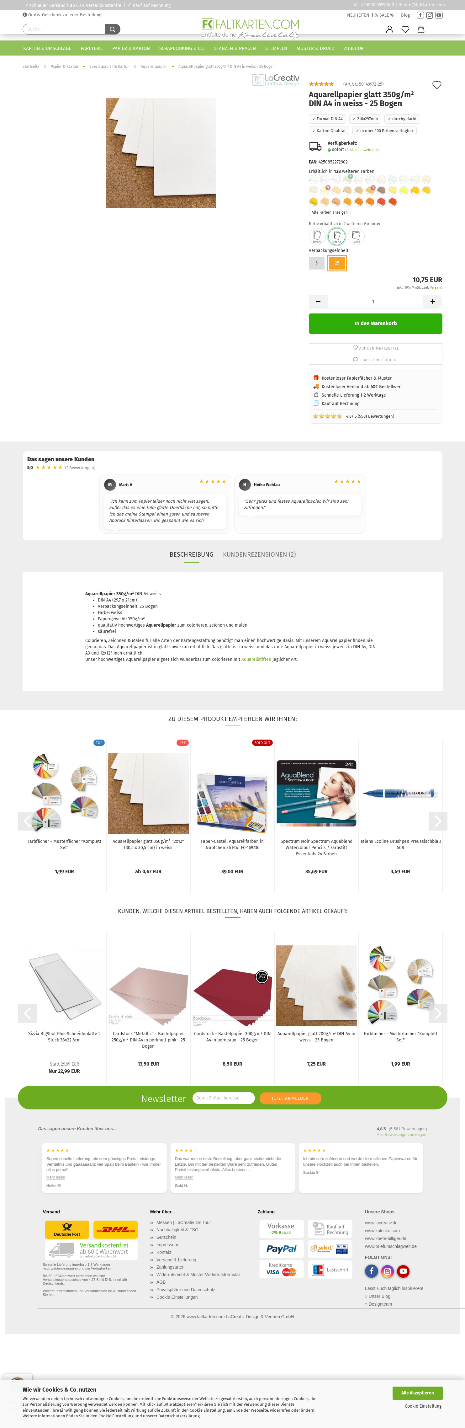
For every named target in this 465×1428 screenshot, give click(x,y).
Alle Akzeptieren (417, 1393)
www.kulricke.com (382, 1230)
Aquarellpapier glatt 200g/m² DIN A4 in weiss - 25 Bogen (316, 1037)
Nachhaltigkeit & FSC (177, 1229)
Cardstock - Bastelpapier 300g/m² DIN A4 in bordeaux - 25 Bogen (232, 1037)
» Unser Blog (377, 1296)
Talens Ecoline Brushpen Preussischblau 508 (400, 844)
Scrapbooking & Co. (182, 48)
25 (337, 263)
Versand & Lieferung (176, 1259)
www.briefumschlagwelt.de (391, 1246)
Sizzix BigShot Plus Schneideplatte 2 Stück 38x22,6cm (64, 1037)
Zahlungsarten (170, 1267)
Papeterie (92, 48)
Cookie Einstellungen (177, 1297)
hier (51, 1295)
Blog (405, 15)
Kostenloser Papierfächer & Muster (357, 378)
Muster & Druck (315, 48)
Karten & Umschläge (47, 48)
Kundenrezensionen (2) (259, 554)
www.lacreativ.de (381, 1222)
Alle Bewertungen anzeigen (401, 1134)
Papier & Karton (131, 48)
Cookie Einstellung (423, 1406)
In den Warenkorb (376, 323)
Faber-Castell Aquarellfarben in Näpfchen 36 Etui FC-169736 (232, 844)
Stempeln (276, 48)
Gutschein (166, 1237)
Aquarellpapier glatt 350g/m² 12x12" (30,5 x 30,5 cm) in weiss (148, 844)
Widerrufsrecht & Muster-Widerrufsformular (198, 1274)
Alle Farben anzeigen (330, 212)
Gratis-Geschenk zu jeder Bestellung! (64, 15)
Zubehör (354, 48)
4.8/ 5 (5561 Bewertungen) (353, 415)
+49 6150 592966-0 (376, 5)
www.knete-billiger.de (385, 1238)
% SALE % (384, 15)
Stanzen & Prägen (235, 48)
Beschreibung (192, 554)
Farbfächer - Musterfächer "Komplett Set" (64, 844)
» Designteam (378, 1304)
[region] (232, 505)
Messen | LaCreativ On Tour (183, 1222)
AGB (161, 1282)
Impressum (167, 1244)
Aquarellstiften (256, 659)
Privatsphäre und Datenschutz (185, 1289)
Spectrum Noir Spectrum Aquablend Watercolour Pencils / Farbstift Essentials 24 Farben (316, 848)
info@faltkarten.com (424, 5)
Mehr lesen (55, 1177)
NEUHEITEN (358, 15)
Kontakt (163, 1252)
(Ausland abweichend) (362, 150)
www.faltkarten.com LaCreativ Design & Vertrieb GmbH (240, 1316)
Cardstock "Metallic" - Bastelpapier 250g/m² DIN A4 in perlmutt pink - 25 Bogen (148, 1040)
